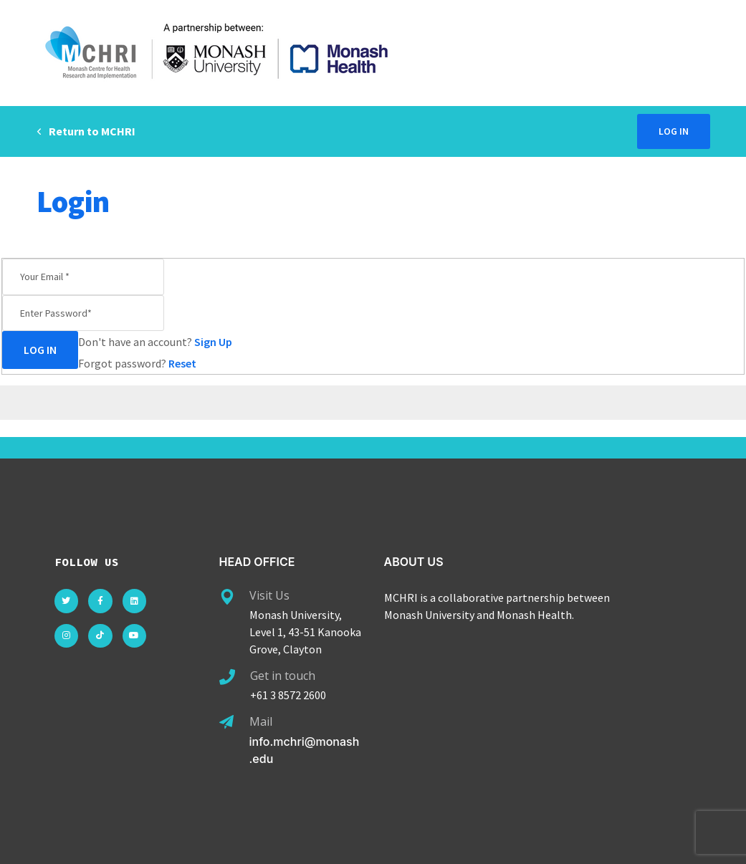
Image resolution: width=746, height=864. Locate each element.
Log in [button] (674, 131)
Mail (260, 721)
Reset (182, 363)
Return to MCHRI (86, 131)
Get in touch (282, 675)
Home (651, 201)
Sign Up (213, 342)
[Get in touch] (227, 677)
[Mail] (226, 722)
